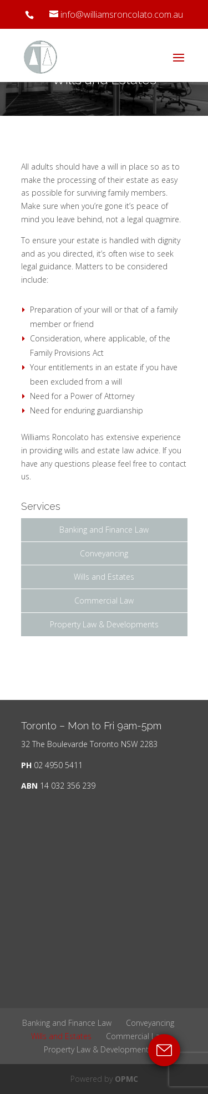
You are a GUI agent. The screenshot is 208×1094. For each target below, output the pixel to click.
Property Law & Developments (104, 624)
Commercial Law (104, 600)
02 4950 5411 (58, 765)
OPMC (126, 1078)
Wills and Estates (104, 576)
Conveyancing (104, 553)
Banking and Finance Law (104, 529)
